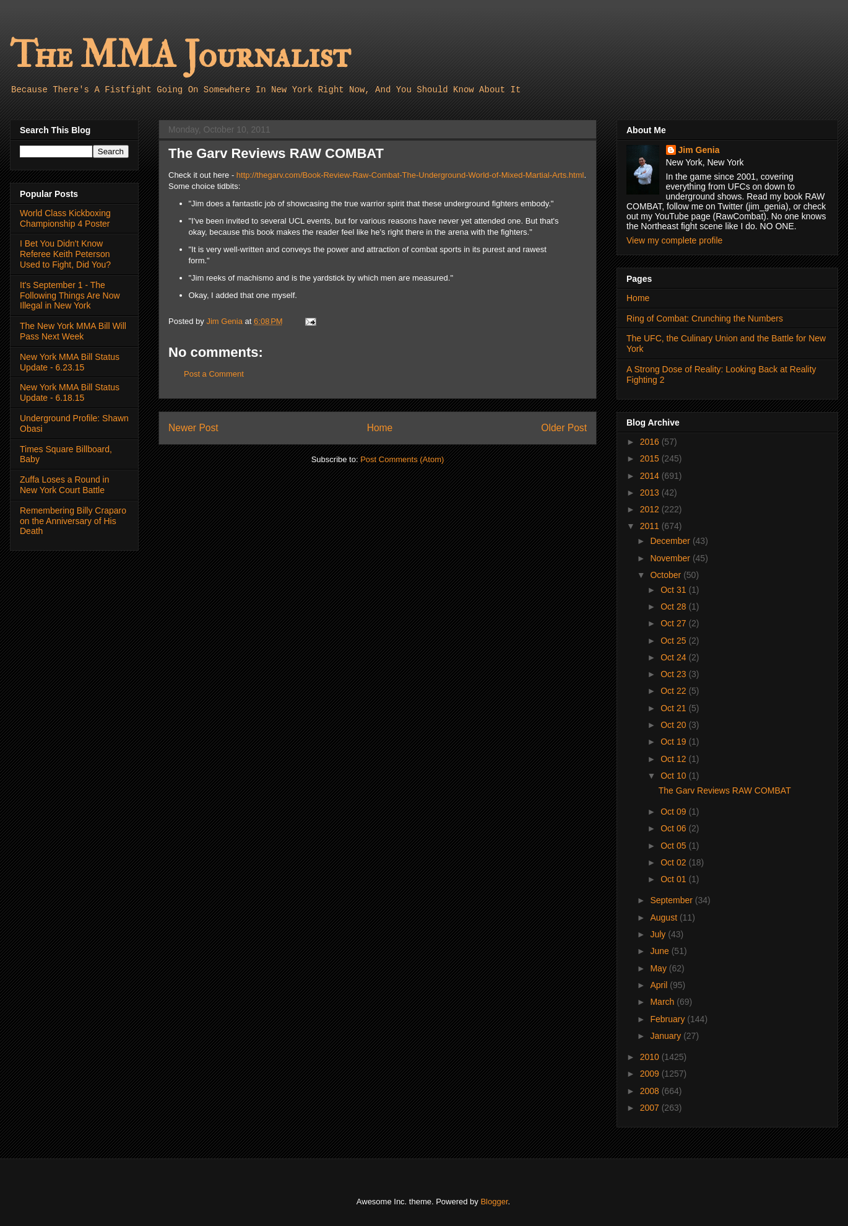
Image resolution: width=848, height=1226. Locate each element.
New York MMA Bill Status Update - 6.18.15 (69, 392)
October (666, 575)
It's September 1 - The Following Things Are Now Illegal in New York (70, 295)
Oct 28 (674, 606)
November (671, 558)
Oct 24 (674, 657)
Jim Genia (699, 150)
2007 (651, 1108)
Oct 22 (674, 691)
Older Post (564, 428)
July (659, 934)
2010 (651, 1057)
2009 (651, 1074)
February (668, 1019)
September (672, 900)
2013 (651, 492)
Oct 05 (674, 846)
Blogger (494, 1201)
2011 (651, 526)
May (659, 968)
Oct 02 (674, 862)
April (660, 985)
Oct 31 (674, 590)
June (660, 951)
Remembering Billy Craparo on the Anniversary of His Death (73, 521)
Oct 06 (674, 828)
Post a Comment (214, 374)
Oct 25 (674, 641)
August (664, 917)
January (666, 1036)
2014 (651, 476)
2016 (651, 442)
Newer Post (193, 428)
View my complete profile (674, 240)
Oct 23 (674, 674)
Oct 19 (674, 742)
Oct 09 (674, 812)
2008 (651, 1091)
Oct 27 (674, 623)
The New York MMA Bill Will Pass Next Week (73, 331)
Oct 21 (674, 708)
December (671, 541)
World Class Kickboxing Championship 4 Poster (65, 218)
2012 (651, 509)
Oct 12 (674, 759)
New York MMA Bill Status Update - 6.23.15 (69, 362)
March (663, 1002)
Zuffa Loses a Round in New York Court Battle (65, 485)
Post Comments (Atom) (402, 459)
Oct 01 (674, 879)
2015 (651, 458)
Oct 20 (674, 725)
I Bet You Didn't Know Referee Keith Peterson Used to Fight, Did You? (65, 254)
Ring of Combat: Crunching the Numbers (704, 318)
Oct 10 (674, 776)
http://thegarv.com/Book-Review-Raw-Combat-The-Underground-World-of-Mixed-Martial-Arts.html (410, 175)
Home (380, 428)
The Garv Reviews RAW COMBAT (725, 790)
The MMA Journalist (180, 55)
